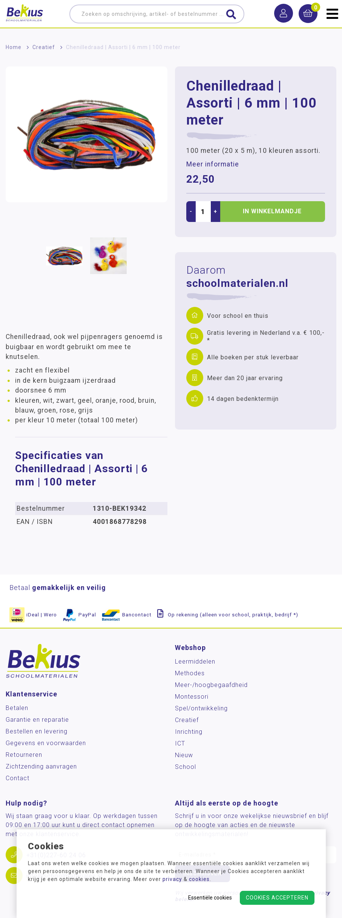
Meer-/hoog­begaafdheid (211, 684)
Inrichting (188, 731)
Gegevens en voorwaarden (46, 743)
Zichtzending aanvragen (41, 766)
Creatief (43, 47)
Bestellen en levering (36, 731)
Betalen (17, 708)
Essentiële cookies (210, 898)
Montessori (192, 696)
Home (13, 47)
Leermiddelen (195, 661)
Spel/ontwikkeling (201, 708)
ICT (180, 743)
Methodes (190, 673)
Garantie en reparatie (37, 719)
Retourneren (24, 754)
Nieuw (184, 755)
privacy (172, 879)
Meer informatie (212, 164)
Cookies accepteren (277, 898)
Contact (17, 778)
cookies (199, 879)
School (185, 766)
